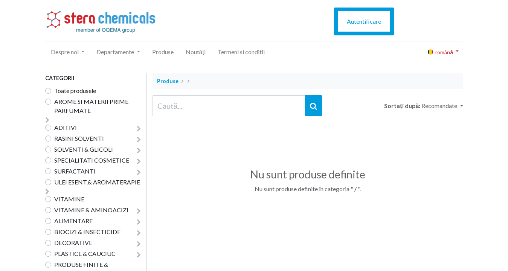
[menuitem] (163, 51)
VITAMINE (69, 198)
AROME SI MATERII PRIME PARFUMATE (91, 106)
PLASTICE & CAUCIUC (85, 253)
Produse (167, 81)
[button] (442, 106)
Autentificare (364, 21)
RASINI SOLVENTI (79, 138)
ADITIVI (65, 127)
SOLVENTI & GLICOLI (83, 149)
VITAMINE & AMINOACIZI (91, 209)
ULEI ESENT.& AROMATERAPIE (97, 182)
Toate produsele (75, 90)
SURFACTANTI (75, 171)
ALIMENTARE (73, 220)
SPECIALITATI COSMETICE (91, 160)
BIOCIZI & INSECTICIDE (87, 231)
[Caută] (313, 105)
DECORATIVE (73, 242)
